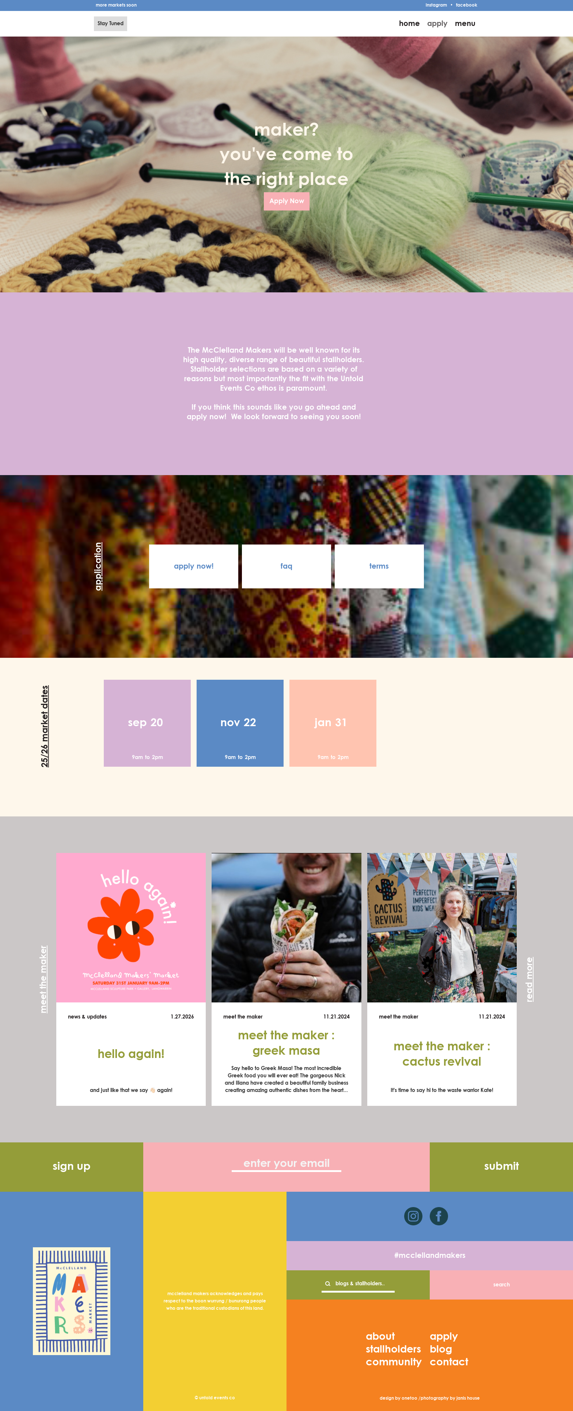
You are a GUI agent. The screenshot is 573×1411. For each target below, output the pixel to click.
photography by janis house (450, 1398)
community (394, 1362)
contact (449, 1362)
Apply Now (286, 201)
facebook (466, 5)
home (409, 23)
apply (437, 23)
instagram (436, 5)
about (380, 1336)
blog (441, 1349)
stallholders (393, 1349)
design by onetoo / (400, 1398)
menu (465, 23)
